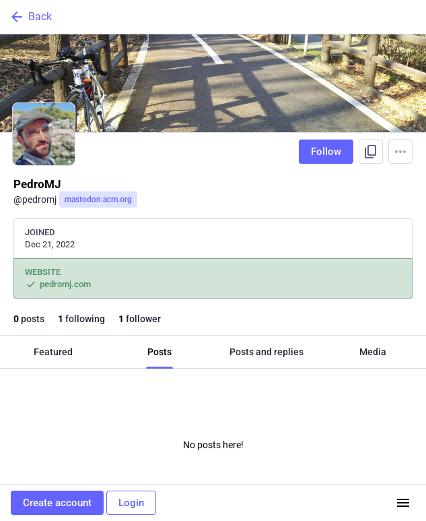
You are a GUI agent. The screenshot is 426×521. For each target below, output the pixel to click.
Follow (326, 152)
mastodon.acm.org (98, 199)
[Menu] (400, 152)
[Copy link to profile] (371, 152)
